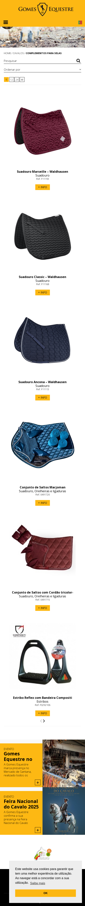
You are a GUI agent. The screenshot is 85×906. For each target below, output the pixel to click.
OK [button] (45, 893)
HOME (7, 53)
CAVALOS (18, 53)
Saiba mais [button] (37, 883)
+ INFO (42, 187)
